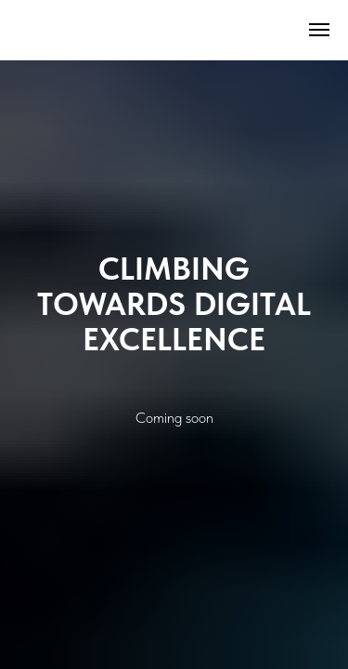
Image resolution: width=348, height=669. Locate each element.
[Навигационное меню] (319, 29)
